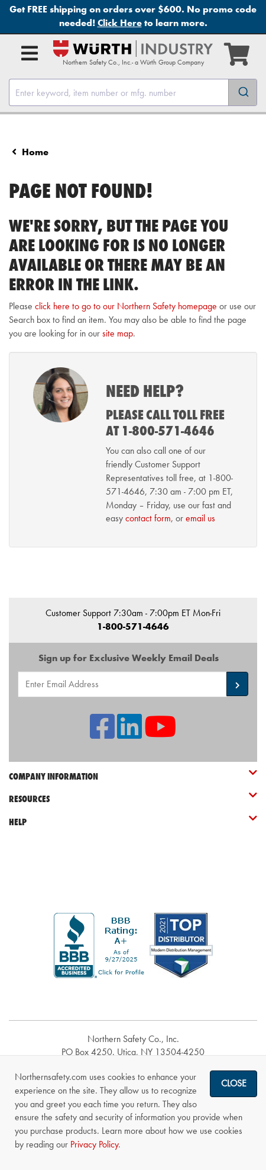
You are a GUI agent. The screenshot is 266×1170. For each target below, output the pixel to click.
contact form (148, 518)
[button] (237, 684)
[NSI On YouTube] (160, 733)
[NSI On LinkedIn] (129, 733)
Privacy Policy (94, 1144)
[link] (133, 999)
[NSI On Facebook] (102, 733)
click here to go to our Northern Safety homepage (126, 306)
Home (35, 152)
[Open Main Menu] (29, 53)
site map (117, 333)
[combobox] (133, 92)
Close (233, 1083)
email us (200, 518)
